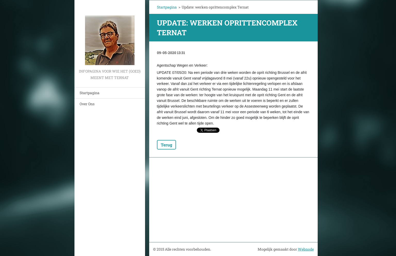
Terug (166, 144)
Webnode (306, 249)
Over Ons (87, 103)
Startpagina (89, 92)
